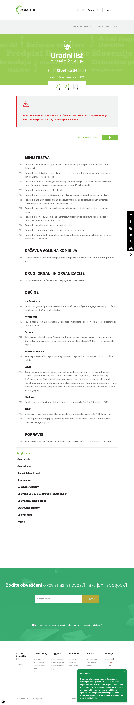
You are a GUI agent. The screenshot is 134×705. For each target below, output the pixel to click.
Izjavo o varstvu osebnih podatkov (84, 625)
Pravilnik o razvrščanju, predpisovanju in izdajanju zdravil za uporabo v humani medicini (67, 194)
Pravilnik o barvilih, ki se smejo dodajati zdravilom (49, 225)
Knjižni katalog (57, 669)
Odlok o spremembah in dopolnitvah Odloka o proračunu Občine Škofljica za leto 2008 (66, 402)
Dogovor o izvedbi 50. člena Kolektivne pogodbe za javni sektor (55, 280)
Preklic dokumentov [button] (107, 26)
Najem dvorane (39, 672)
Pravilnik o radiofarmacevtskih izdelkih (44, 190)
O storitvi (73, 659)
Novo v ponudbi (57, 659)
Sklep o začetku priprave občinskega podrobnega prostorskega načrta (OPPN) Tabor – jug (68, 413)
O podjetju (109, 659)
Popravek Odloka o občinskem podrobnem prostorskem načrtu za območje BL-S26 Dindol (68, 441)
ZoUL (74, 115)
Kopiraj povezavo (88, 137)
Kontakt (108, 665)
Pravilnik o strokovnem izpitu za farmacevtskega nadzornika (54, 230)
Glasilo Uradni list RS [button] (81, 26)
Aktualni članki (92, 659)
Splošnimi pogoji (57, 625)
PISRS (74, 119)
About (108, 662)
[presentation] (67, 614)
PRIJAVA (91, 598)
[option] (67, 70)
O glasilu (19, 665)
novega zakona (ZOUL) (103, 679)
